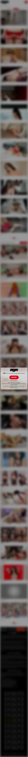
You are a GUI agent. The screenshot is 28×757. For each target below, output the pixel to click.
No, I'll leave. (14, 380)
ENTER (14, 377)
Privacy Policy (18, 383)
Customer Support (14, 387)
